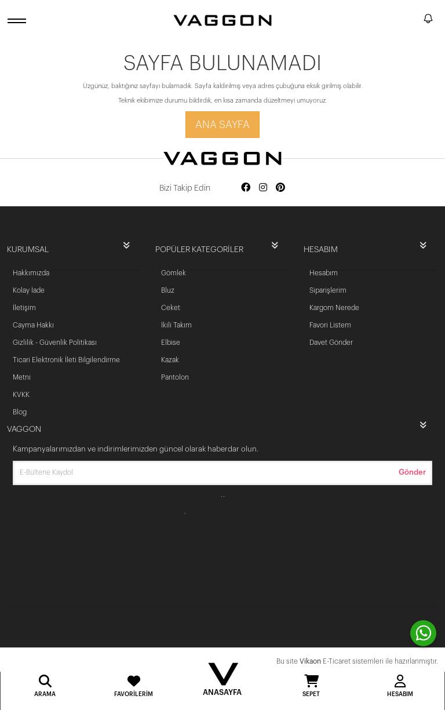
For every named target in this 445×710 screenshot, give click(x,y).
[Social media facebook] (245, 188)
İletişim (24, 307)
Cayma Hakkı (33, 325)
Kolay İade (29, 290)
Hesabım (323, 273)
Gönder (412, 472)
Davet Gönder (331, 342)
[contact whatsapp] (423, 633)
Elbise (170, 342)
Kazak (170, 359)
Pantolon (175, 377)
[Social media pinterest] (280, 188)
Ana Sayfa (222, 124)
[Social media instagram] (263, 188)
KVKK (21, 394)
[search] (412, 20)
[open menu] (18, 21)
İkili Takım (176, 325)
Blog (20, 412)
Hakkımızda (31, 273)
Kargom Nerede (334, 307)
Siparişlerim (327, 290)
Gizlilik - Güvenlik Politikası (55, 342)
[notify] (428, 20)
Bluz (167, 290)
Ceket (170, 307)
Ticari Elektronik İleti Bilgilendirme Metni (66, 368)
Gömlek (173, 273)
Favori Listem (330, 325)
